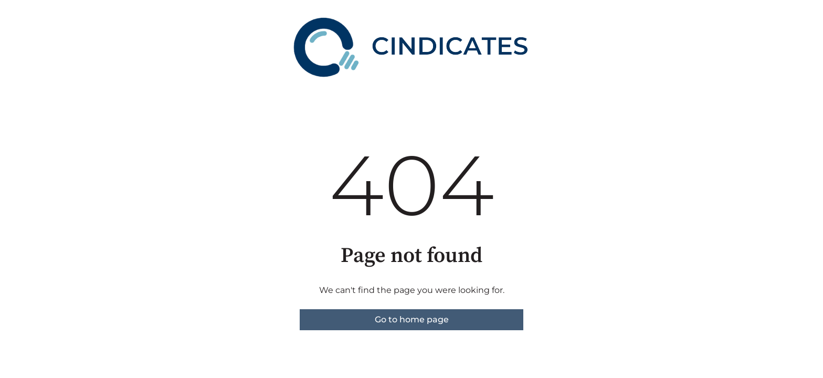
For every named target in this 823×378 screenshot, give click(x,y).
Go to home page (412, 319)
